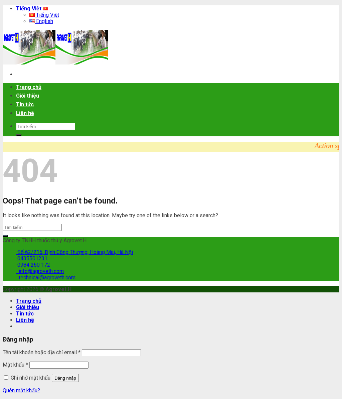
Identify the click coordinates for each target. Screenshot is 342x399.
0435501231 (31, 258)
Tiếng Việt (32, 8)
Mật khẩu (15, 365)
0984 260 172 (33, 265)
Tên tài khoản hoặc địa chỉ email (41, 352)
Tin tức (25, 104)
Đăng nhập (65, 378)
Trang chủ (28, 87)
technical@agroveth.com (45, 277)
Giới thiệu (27, 96)
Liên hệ (25, 113)
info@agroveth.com (40, 271)
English (41, 21)
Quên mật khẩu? (21, 390)
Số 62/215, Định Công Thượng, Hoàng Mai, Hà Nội (74, 252)
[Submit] (18, 135)
